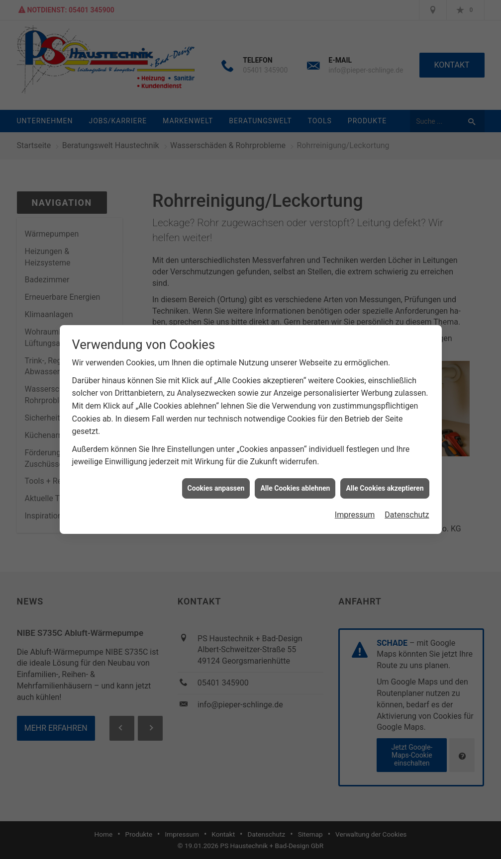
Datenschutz (407, 508)
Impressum (355, 508)
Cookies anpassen (216, 482)
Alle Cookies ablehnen (295, 482)
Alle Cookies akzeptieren (384, 482)
